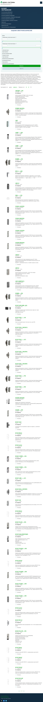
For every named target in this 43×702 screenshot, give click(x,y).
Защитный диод (5, 56)
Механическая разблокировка (8, 58)
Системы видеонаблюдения (6, 12)
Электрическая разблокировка (8, 63)
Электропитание (5, 50)
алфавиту (15, 87)
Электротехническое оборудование (8, 27)
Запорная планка (5, 55)
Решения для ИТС (4, 25)
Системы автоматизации (6, 23)
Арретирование (5, 51)
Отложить (19, 104)
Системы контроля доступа (6, 13)
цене (10, 87)
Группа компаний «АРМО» (5, 697)
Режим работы (5, 61)
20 (28, 87)
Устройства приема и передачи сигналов (9, 20)
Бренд (3, 35)
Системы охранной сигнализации (7, 18)
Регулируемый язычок (6, 60)
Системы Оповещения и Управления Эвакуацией (10, 17)
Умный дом (3, 22)
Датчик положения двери (7, 53)
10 (26, 87)
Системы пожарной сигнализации (7, 15)
